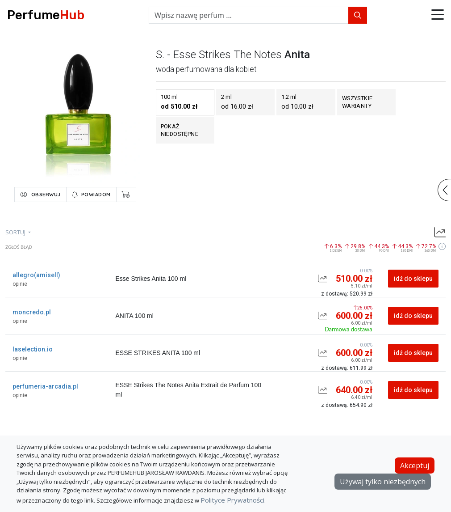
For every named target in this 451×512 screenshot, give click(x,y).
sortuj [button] (16, 232)
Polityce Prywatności (232, 499)
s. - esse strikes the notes (219, 54)
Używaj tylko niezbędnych (383, 482)
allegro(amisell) (36, 275)
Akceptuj (414, 465)
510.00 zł (354, 278)
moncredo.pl (32, 312)
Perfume (45, 15)
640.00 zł (354, 390)
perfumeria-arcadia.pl (45, 386)
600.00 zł (354, 315)
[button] (437, 15)
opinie (20, 284)
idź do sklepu (413, 278)
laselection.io (33, 349)
